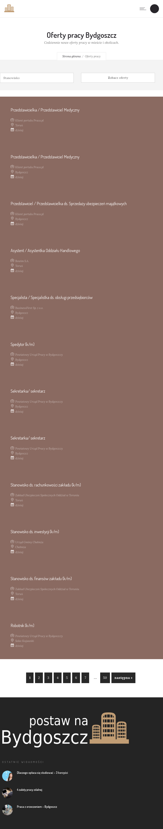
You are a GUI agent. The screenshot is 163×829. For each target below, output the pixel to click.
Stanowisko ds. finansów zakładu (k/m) (41, 578)
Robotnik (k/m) (22, 625)
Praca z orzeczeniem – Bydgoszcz (37, 806)
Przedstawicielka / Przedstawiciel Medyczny (45, 110)
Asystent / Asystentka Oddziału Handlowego (45, 250)
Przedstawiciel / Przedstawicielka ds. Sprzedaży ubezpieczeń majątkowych (69, 203)
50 (105, 678)
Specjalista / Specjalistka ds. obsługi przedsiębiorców (52, 297)
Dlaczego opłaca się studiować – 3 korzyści (42, 772)
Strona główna (71, 56)
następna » (123, 678)
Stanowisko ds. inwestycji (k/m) (35, 531)
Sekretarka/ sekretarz (28, 391)
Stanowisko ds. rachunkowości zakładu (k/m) (46, 485)
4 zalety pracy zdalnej (29, 789)
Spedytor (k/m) (22, 344)
